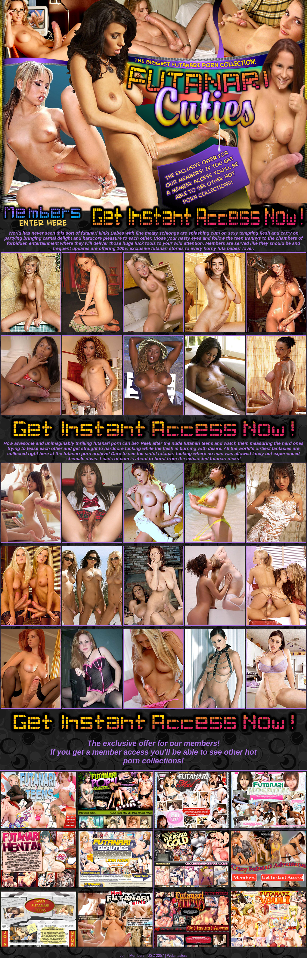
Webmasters (177, 955)
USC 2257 (155, 955)
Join (123, 955)
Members (136, 955)
